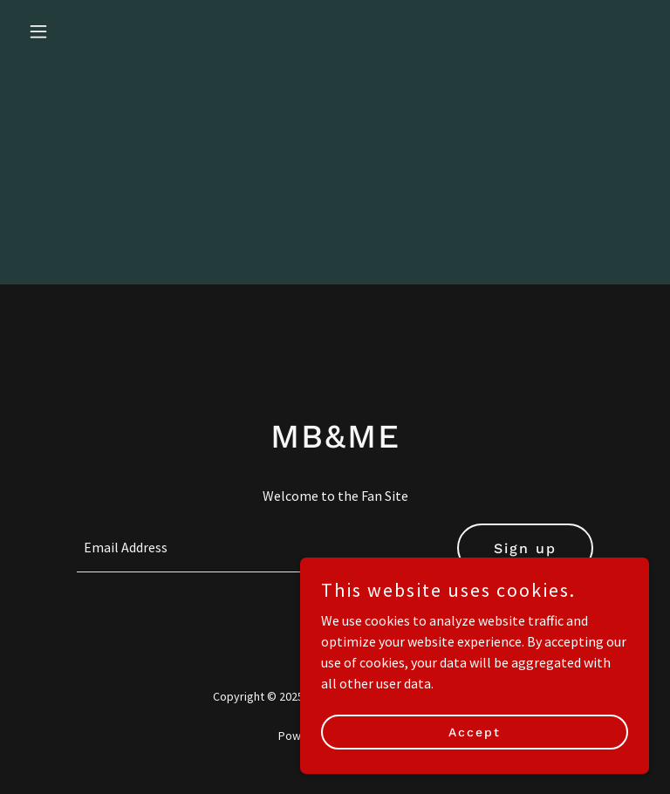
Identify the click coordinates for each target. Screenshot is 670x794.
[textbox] (256, 548)
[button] (68, 31)
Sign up (525, 548)
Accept (474, 756)
